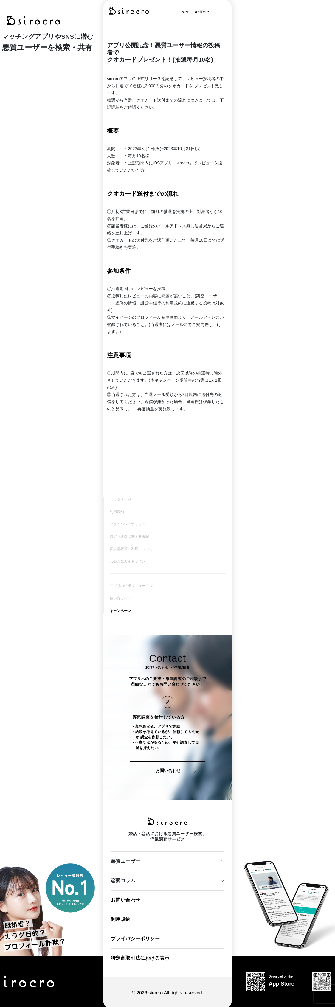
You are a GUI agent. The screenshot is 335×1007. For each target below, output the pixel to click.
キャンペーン (120, 609)
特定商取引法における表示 (140, 956)
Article (202, 12)
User (184, 12)
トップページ (120, 499)
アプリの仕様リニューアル (131, 585)
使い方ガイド (120, 597)
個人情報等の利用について (131, 548)
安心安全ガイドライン (127, 560)
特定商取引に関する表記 (129, 536)
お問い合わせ (125, 898)
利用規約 (117, 511)
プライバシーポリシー (127, 524)
